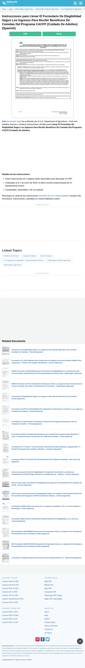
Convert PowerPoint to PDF (13, 599)
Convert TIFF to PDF (10, 595)
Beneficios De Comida (11, 256)
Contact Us (48, 629)
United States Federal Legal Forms (59, 260)
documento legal (14, 121)
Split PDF (48, 581)
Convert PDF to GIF (10, 619)
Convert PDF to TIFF (10, 622)
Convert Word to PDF (10, 581)
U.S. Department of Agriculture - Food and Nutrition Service (23, 260)
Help (46, 615)
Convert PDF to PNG (10, 615)
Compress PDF (50, 592)
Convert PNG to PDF (10, 588)
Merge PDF (48, 585)
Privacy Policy (49, 622)
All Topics (48, 633)
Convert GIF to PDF (10, 592)
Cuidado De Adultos (29, 256)
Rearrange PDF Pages (53, 595)
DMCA (47, 619)
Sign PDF (48, 588)
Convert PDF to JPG (10, 612)
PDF (25, 34)
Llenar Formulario (46, 256)
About (46, 612)
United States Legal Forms (12, 265)
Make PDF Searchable (53, 599)
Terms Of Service (51, 626)
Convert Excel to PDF (10, 585)
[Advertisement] (42, 152)
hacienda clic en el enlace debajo (53, 196)
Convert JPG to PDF (10, 602)
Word (59, 34)
